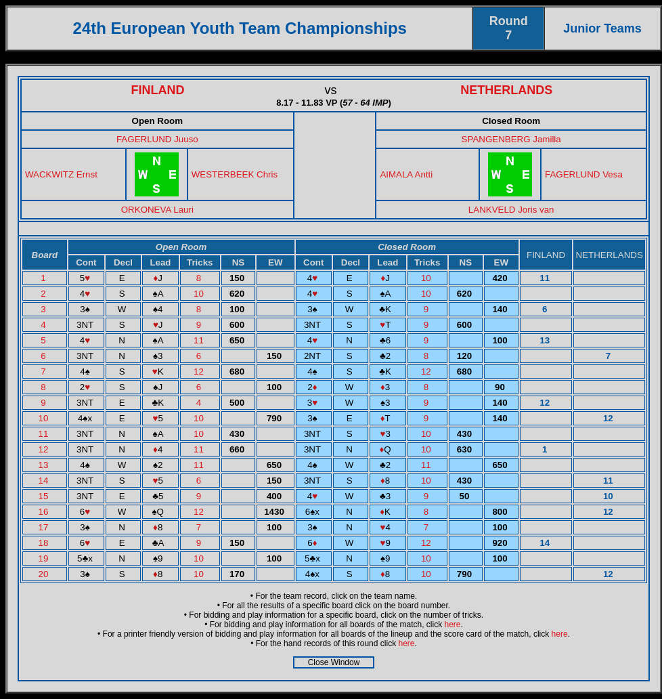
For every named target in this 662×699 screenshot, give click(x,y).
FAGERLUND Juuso (157, 139)
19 (45, 558)
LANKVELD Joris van (511, 210)
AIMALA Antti (406, 174)
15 (45, 496)
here (453, 624)
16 (45, 512)
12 (200, 371)
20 (45, 574)
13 (45, 465)
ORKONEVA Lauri (157, 210)
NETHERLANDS (506, 90)
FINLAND (158, 90)
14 (45, 480)
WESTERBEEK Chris (235, 174)
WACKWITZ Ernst (61, 174)
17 (45, 527)
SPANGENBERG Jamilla (511, 139)
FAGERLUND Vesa (584, 174)
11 (200, 340)
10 (427, 278)
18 (45, 543)
